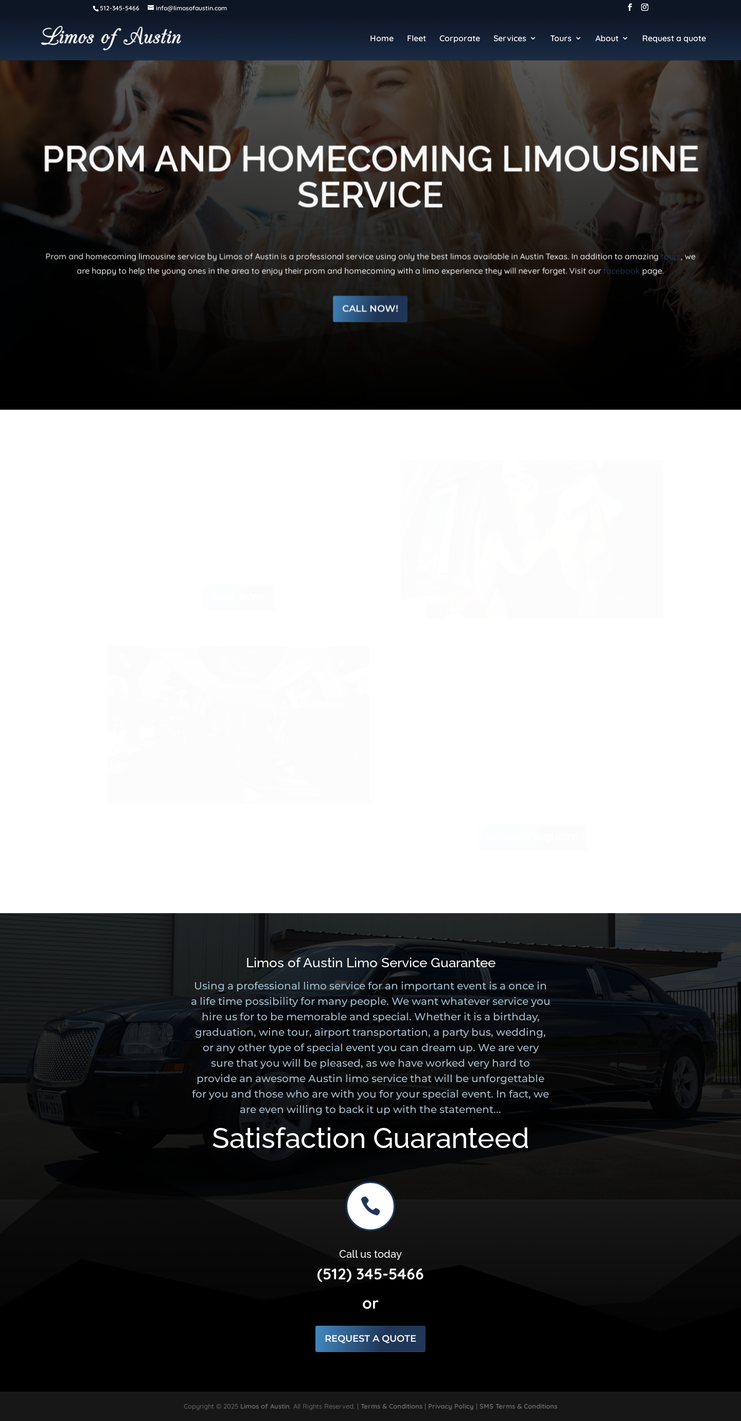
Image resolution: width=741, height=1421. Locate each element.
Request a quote (674, 39)
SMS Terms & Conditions (518, 1406)
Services (509, 39)
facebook (616, 261)
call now (237, 597)
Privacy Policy (451, 1406)
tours (664, 248)
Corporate (459, 39)
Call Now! (370, 299)
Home (382, 39)
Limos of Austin (265, 1406)
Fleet (416, 39)
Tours (561, 39)
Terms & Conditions (391, 1406)
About (607, 39)
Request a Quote (530, 837)
